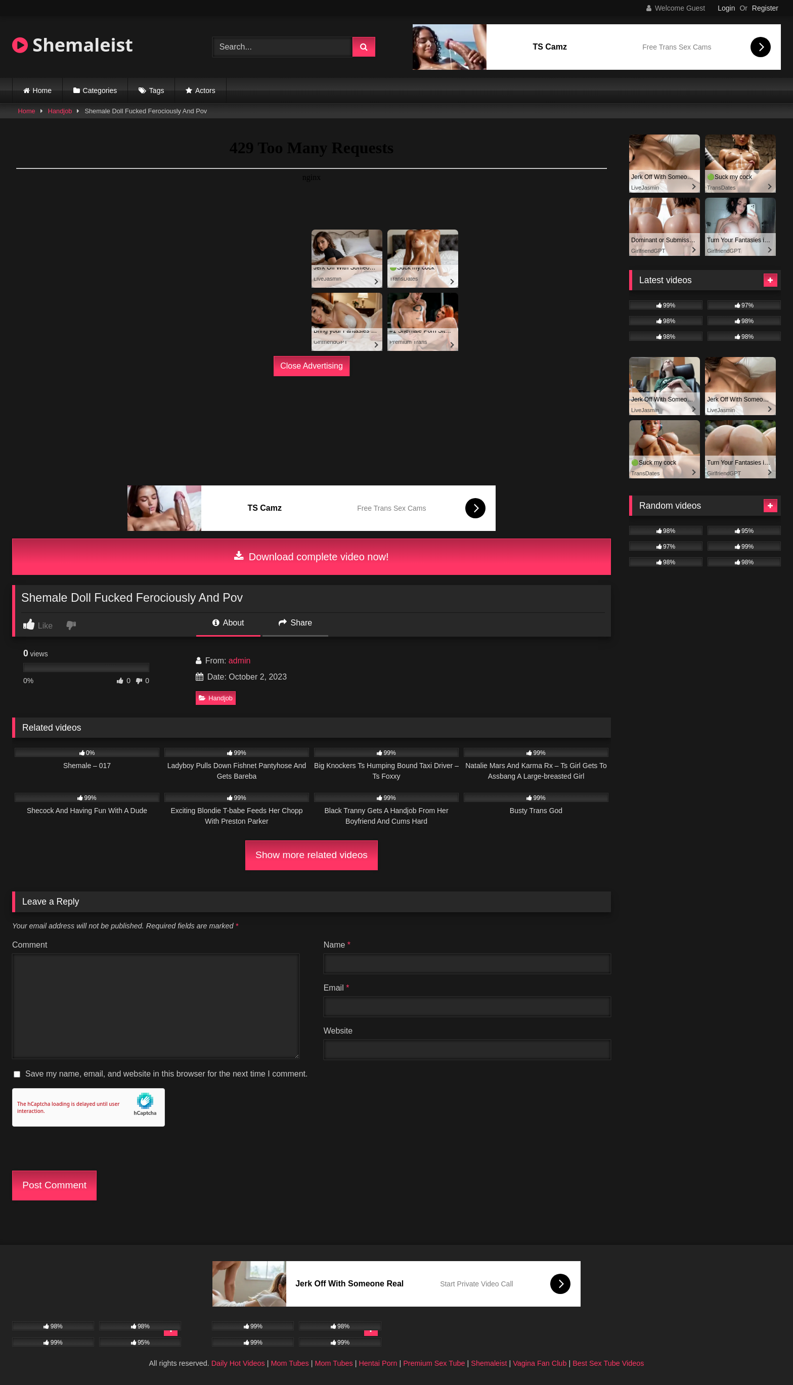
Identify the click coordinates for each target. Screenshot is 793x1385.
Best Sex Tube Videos (608, 1363)
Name (337, 945)
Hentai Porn (378, 1363)
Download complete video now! (311, 556)
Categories (100, 90)
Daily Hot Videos (238, 1363)
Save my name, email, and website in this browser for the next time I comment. (166, 1073)
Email (336, 988)
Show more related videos (311, 855)
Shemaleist (72, 44)
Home (42, 90)
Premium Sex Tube (434, 1363)
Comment (29, 945)
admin (240, 660)
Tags (156, 90)
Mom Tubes (290, 1363)
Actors (205, 90)
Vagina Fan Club (539, 1363)
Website (338, 1030)
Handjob (60, 111)
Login (726, 8)
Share (295, 622)
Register (765, 8)
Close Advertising (311, 366)
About (228, 622)
